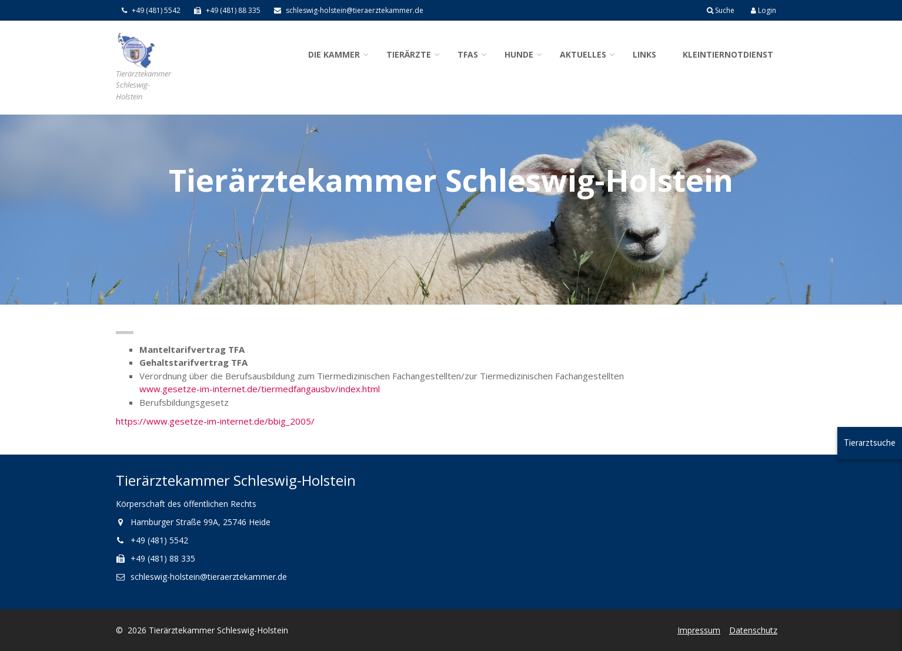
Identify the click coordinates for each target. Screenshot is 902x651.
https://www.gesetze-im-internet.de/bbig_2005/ (215, 421)
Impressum (698, 630)
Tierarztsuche (870, 442)
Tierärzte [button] (408, 54)
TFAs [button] (467, 54)
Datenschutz (753, 630)
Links (644, 54)
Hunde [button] (519, 54)
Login (763, 10)
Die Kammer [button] (334, 54)
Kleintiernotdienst (728, 54)
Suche (720, 10)
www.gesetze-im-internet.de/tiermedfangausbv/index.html (259, 389)
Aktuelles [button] (583, 54)
